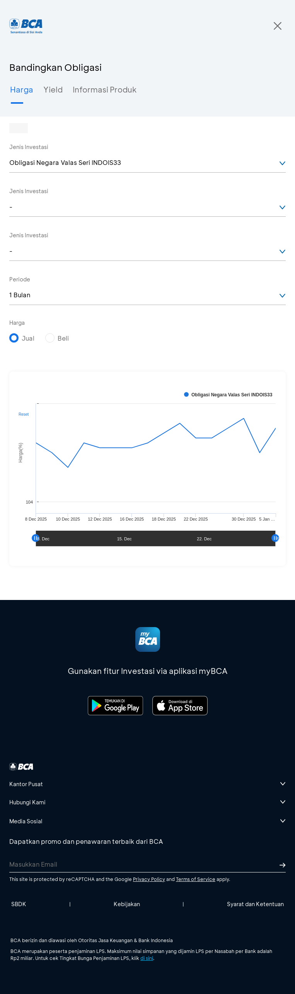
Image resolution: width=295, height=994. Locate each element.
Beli (63, 338)
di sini (146, 958)
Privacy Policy (149, 879)
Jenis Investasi (28, 147)
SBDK (18, 904)
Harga (17, 322)
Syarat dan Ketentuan (255, 904)
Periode (19, 279)
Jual (28, 338)
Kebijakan (127, 904)
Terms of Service (195, 879)
